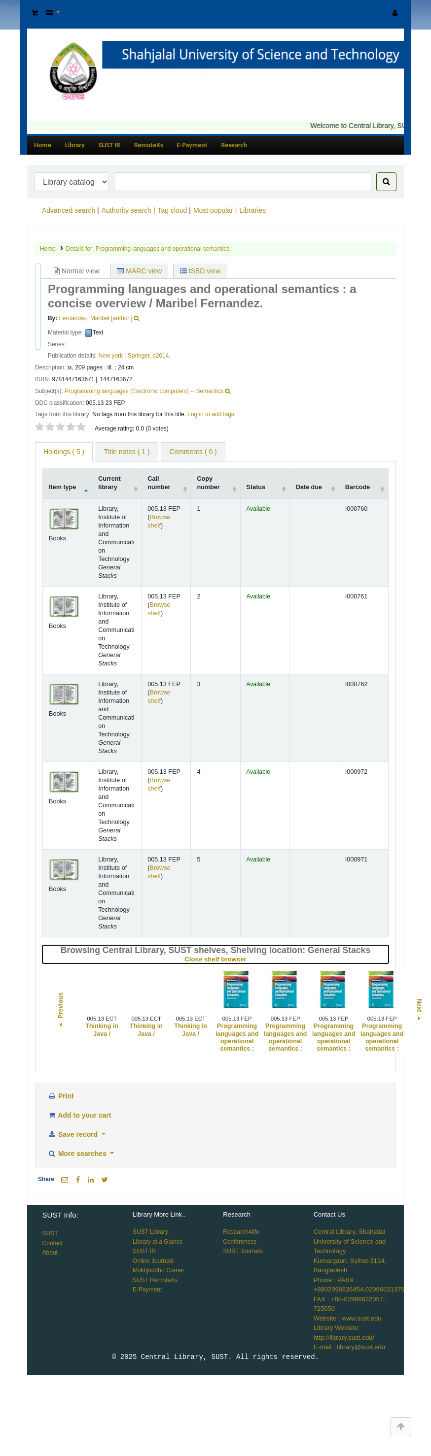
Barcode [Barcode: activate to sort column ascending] (357, 487)
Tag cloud (172, 210)
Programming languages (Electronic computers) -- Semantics (144, 391)
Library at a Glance (157, 1241)
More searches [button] (77, 1154)
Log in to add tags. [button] (211, 414)
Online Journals (153, 1260)
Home (42, 145)
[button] (35, 13)
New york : (112, 355)
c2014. (162, 355)
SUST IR (109, 145)
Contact (52, 1243)
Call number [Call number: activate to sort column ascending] (158, 483)
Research (234, 145)
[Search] (386, 181)
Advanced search (68, 210)
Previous (60, 1011)
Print (60, 1096)
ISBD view (200, 271)
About (50, 1252)
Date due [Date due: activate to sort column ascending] (309, 487)
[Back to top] (401, 1426)
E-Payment (192, 145)
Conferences (239, 1241)
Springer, (139, 355)
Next (418, 1010)
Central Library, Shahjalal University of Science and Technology (350, 1241)
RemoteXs (148, 145)
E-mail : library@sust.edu (349, 1347)
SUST (50, 1233)
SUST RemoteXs (155, 1280)
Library (75, 145)
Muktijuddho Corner (158, 1270)
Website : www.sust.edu (348, 1318)
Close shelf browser (248, 959)
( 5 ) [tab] (63, 452)
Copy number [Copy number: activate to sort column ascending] (208, 483)
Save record (73, 1134)
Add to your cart (79, 1115)
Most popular (213, 210)
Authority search (126, 210)
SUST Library (150, 1231)
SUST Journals (242, 1251)
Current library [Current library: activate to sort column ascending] (109, 483)
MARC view (139, 271)
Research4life (241, 1231)
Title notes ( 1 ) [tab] (127, 452)
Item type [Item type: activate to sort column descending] (62, 487)
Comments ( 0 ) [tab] (192, 452)
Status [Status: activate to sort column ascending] (256, 487)
